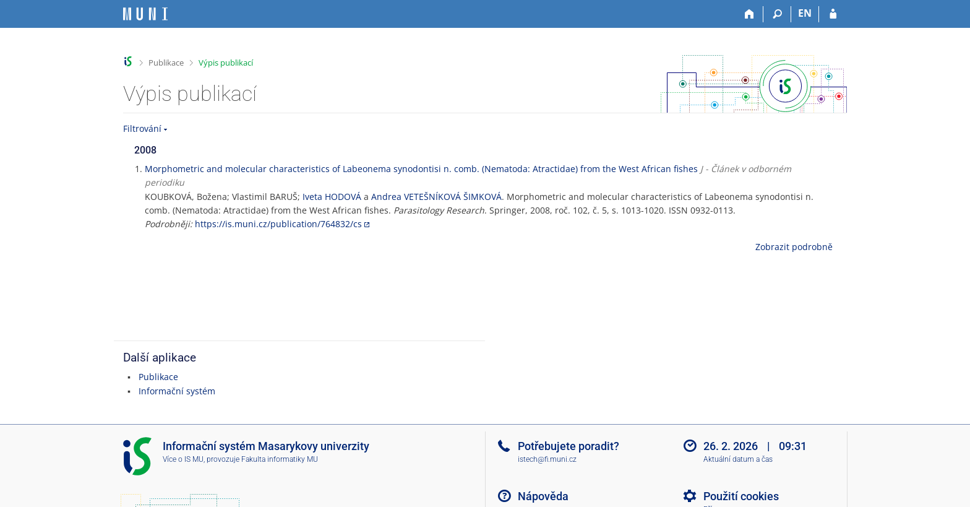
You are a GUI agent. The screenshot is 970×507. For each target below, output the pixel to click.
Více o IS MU (183, 459)
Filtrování (142, 128)
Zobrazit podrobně (794, 247)
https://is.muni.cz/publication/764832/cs (278, 224)
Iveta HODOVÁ (332, 196)
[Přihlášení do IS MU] (833, 14)
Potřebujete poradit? (568, 446)
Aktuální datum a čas (738, 459)
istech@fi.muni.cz (547, 459)
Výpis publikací (226, 62)
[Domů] (749, 14)
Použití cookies (741, 496)
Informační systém (177, 391)
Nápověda (543, 496)
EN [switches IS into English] (805, 13)
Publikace (166, 62)
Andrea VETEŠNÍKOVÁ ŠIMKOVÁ (436, 196)
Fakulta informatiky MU (279, 459)
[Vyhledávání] (777, 14)
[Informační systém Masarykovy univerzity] (145, 14)
